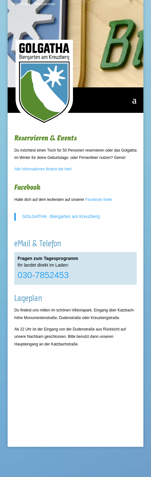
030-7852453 (43, 275)
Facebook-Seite (98, 199)
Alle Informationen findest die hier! (43, 169)
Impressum (21, 4)
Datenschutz (45, 4)
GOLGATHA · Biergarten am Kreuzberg (61, 216)
